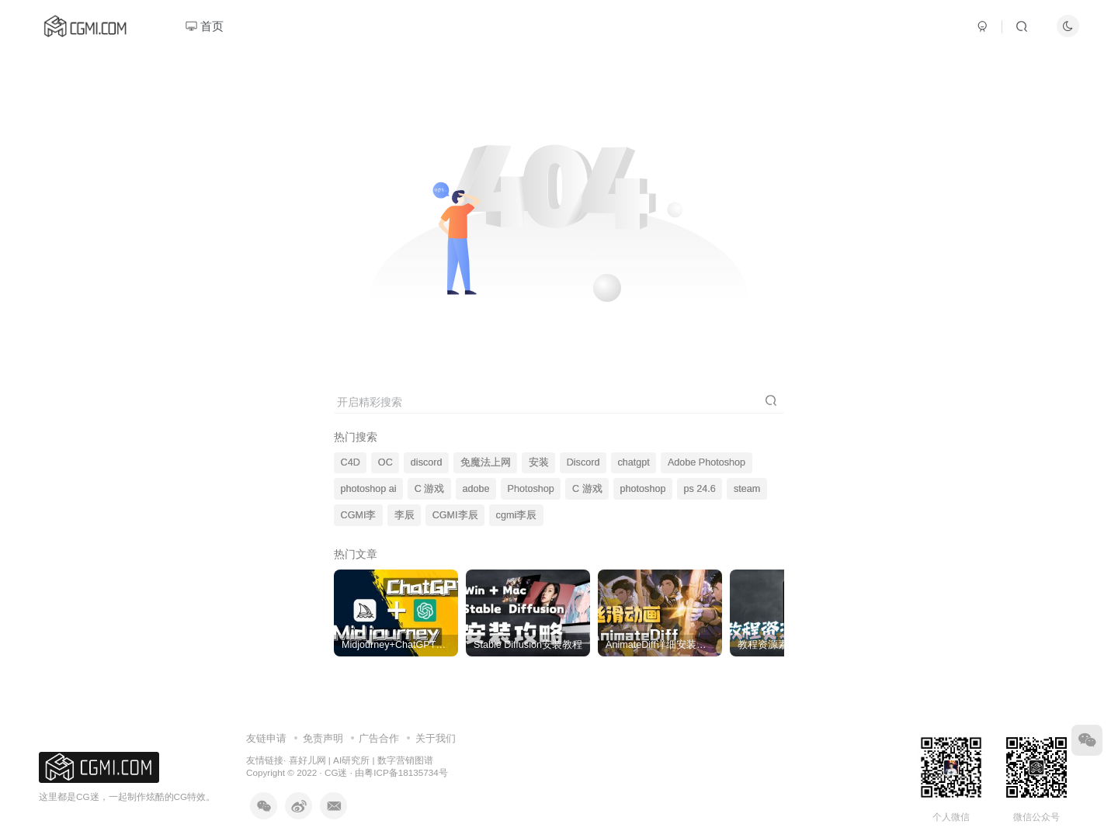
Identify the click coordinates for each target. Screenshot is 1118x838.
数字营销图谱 (405, 760)
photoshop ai (369, 488)
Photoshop (531, 488)
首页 (205, 26)
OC (385, 462)
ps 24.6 (700, 488)
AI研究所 (351, 760)
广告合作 (379, 738)
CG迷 (336, 772)
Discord (583, 462)
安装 (539, 462)
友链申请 (266, 738)
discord (427, 462)
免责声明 (323, 738)
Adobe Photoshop (706, 462)
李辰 (404, 515)
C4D (350, 462)
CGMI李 (359, 515)
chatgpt (634, 462)
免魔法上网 (485, 462)
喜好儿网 (307, 760)
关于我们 (435, 738)
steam (747, 488)
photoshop (643, 488)
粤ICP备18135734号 (405, 772)
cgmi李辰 (516, 515)
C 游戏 (430, 488)
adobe (475, 488)
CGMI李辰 (455, 515)
